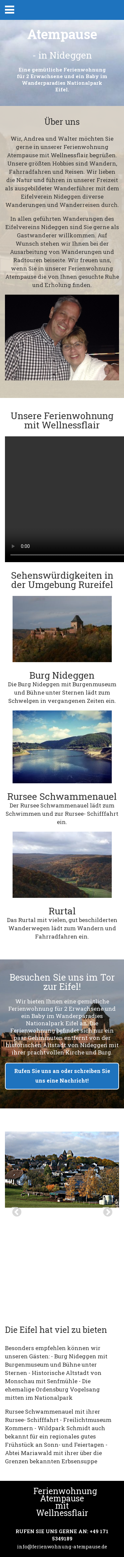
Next (106, 1210)
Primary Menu (9, 10)
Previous (15, 1210)
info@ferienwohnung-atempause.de (62, 1546)
